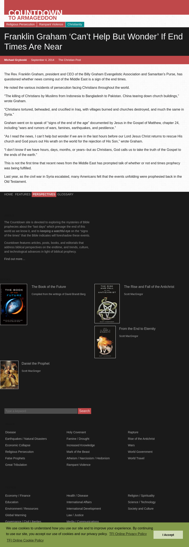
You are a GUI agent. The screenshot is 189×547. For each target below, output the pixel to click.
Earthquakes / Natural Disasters (26, 438)
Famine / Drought (78, 438)
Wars (131, 445)
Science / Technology (142, 502)
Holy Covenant (76, 432)
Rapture (133, 432)
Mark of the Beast (78, 451)
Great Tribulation (16, 464)
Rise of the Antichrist (141, 438)
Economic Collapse (17, 445)
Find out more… (14, 259)
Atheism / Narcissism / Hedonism (88, 458)
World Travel (136, 458)
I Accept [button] (168, 535)
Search (84, 411)
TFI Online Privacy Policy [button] (128, 534)
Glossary (65, 194)
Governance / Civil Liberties (23, 521)
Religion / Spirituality (141, 495)
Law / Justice (75, 515)
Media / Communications (83, 521)
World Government (140, 451)
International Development (84, 508)
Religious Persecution (20, 24)
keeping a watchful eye (55, 231)
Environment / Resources (21, 508)
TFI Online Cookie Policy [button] (25, 540)
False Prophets (15, 458)
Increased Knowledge (81, 445)
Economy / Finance (17, 495)
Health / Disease (77, 495)
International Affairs (79, 502)
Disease (10, 432)
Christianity (75, 24)
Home (8, 194)
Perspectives (44, 194)
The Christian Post (69, 59)
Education (11, 502)
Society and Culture (141, 508)
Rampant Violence (51, 24)
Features (23, 194)
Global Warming (15, 515)
